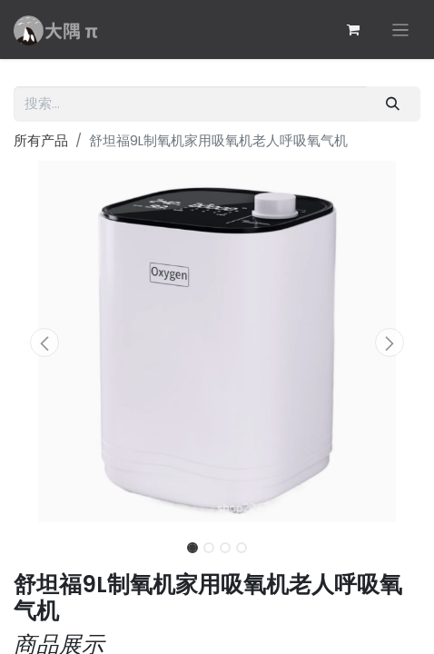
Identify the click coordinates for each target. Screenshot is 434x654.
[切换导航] (400, 29)
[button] (44, 342)
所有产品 (41, 140)
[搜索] (393, 104)
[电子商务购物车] (353, 30)
